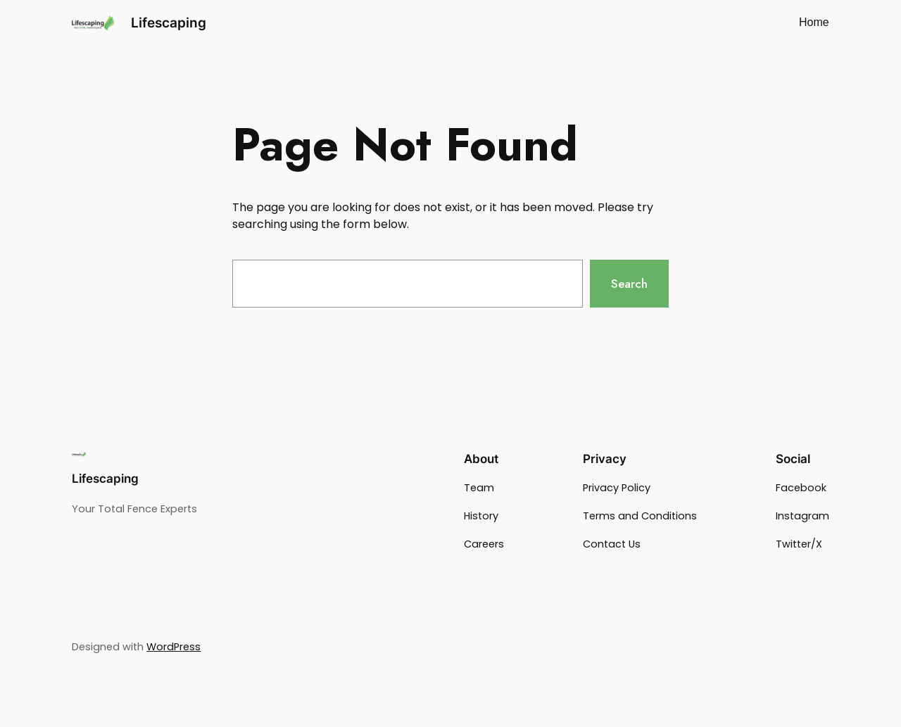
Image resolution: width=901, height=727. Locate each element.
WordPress (173, 647)
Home (814, 22)
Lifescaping (168, 22)
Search (629, 283)
